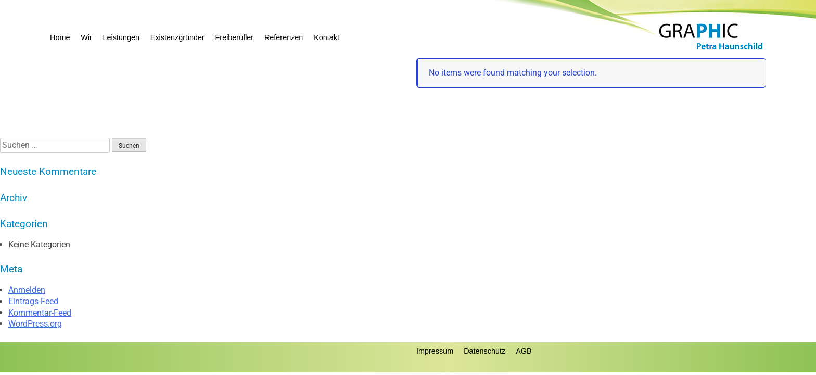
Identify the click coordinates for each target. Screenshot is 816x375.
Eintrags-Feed (33, 301)
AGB (523, 351)
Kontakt (326, 37)
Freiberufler (234, 37)
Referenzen (283, 37)
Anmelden (26, 290)
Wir (86, 37)
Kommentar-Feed (39, 313)
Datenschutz (484, 351)
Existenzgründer (177, 37)
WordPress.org (35, 324)
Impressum (434, 351)
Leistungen (121, 37)
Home (60, 37)
